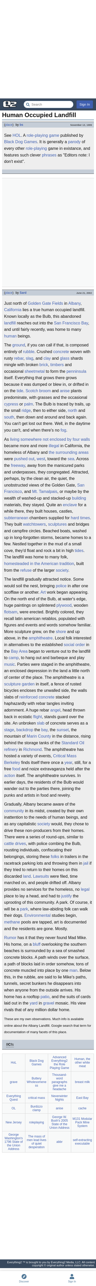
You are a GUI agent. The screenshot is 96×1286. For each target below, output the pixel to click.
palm (28, 404)
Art (43, 592)
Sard (23, 293)
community (14, 811)
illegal (54, 446)
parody (74, 142)
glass (64, 358)
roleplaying (36, 1122)
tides (79, 550)
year (68, 762)
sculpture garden (19, 684)
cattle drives (15, 843)
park (24, 909)
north (72, 410)
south (9, 417)
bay (44, 730)
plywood (64, 605)
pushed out (24, 459)
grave (13, 1082)
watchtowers (34, 524)
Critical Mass (65, 756)
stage (9, 730)
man (73, 970)
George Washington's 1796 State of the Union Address (14, 1142)
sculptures (57, 524)
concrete (61, 351)
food (16, 769)
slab (40, 723)
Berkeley (12, 762)
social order (74, 644)
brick (43, 365)
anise (65, 391)
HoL (13, 1062)
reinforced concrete (37, 697)
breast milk (82, 1082)
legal (85, 889)
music (9, 664)
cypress (11, 404)
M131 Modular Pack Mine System (82, 1122)
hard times (80, 518)
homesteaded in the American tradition (39, 563)
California (13, 310)
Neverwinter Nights (59, 1097)
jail (85, 863)
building (79, 498)
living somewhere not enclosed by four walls (50, 439)
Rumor (10, 937)
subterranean (16, 518)
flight (37, 717)
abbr (59, 1142)
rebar (18, 358)
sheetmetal (35, 371)
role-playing (37, 135)
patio (44, 997)
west (41, 459)
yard (34, 1003)
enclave (70, 505)
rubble (28, 351)
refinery (11, 749)
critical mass (36, 1098)
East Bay (82, 1098)
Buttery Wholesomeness (36, 1082)
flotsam (10, 612)
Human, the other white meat (82, 1062)
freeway (18, 465)
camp (14, 658)
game (54, 135)
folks (55, 856)
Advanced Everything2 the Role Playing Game (59, 1062)
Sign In (85, 104)
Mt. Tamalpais (44, 491)
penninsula (76, 371)
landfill (10, 323)
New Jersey (14, 1122)
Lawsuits (41, 876)
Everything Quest (13, 1097)
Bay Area (19, 651)
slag (29, 358)
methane (12, 922)
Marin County (39, 736)
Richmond (32, 749)
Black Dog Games (20, 142)
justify (66, 896)
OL (14, 1108)
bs (21, 125)
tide (20, 391)
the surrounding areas (69, 452)
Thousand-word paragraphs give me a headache (59, 1082)
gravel (48, 1003)
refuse (25, 570)
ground (18, 345)
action (9, 775)
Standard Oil (72, 743)
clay (47, 358)
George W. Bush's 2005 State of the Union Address (59, 1122)
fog (63, 430)
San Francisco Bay (71, 323)
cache (82, 1108)
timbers (57, 365)
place (9, 125)
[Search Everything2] (48, 104)
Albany (74, 303)
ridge (26, 410)
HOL (17, 135)
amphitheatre (40, 638)
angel (55, 710)
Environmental (37, 915)
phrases (49, 155)
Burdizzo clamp (36, 1108)
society (62, 570)
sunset (63, 730)
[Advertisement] (48, 49)
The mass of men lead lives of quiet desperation (36, 1142)
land (27, 876)
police (61, 586)
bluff (36, 944)
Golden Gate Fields (45, 303)
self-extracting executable (82, 1141)
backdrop (24, 730)
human (10, 336)
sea (71, 459)
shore (61, 631)
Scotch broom (38, 391)
